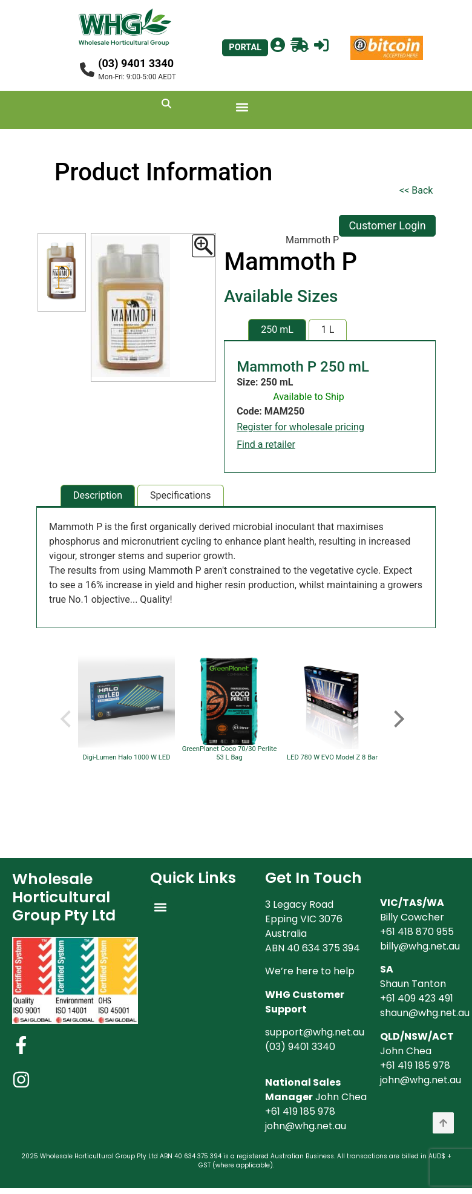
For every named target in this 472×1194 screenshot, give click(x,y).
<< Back (416, 190)
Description (97, 495)
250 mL (277, 329)
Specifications (180, 495)
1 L (328, 329)
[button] (242, 107)
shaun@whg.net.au (425, 1013)
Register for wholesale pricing (300, 427)
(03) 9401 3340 (136, 63)
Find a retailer (266, 444)
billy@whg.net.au (420, 946)
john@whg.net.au (305, 1126)
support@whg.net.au (314, 1032)
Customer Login (387, 225)
